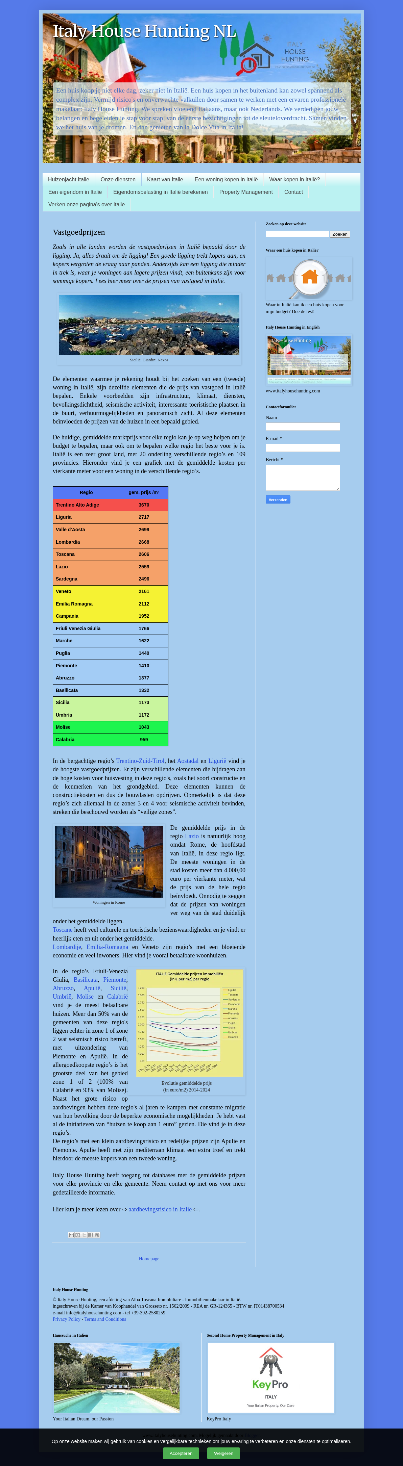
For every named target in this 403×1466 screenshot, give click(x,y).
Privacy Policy (66, 1319)
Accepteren (181, 1453)
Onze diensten (118, 179)
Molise (85, 996)
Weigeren (223, 1453)
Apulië (92, 988)
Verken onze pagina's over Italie (86, 204)
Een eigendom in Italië (75, 192)
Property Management (246, 192)
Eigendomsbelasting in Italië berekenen (160, 192)
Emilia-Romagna (107, 947)
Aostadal (188, 760)
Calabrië (117, 996)
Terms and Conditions (105, 1319)
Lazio (192, 836)
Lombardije (67, 947)
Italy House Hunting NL (144, 31)
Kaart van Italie (165, 179)
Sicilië (118, 988)
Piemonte (114, 979)
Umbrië (62, 996)
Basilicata (86, 979)
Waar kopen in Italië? (294, 179)
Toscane (63, 929)
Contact (293, 192)
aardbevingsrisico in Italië (160, 1209)
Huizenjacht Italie (68, 179)
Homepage (149, 1258)
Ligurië (217, 760)
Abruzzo (63, 988)
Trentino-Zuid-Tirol (140, 760)
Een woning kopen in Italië (226, 179)
